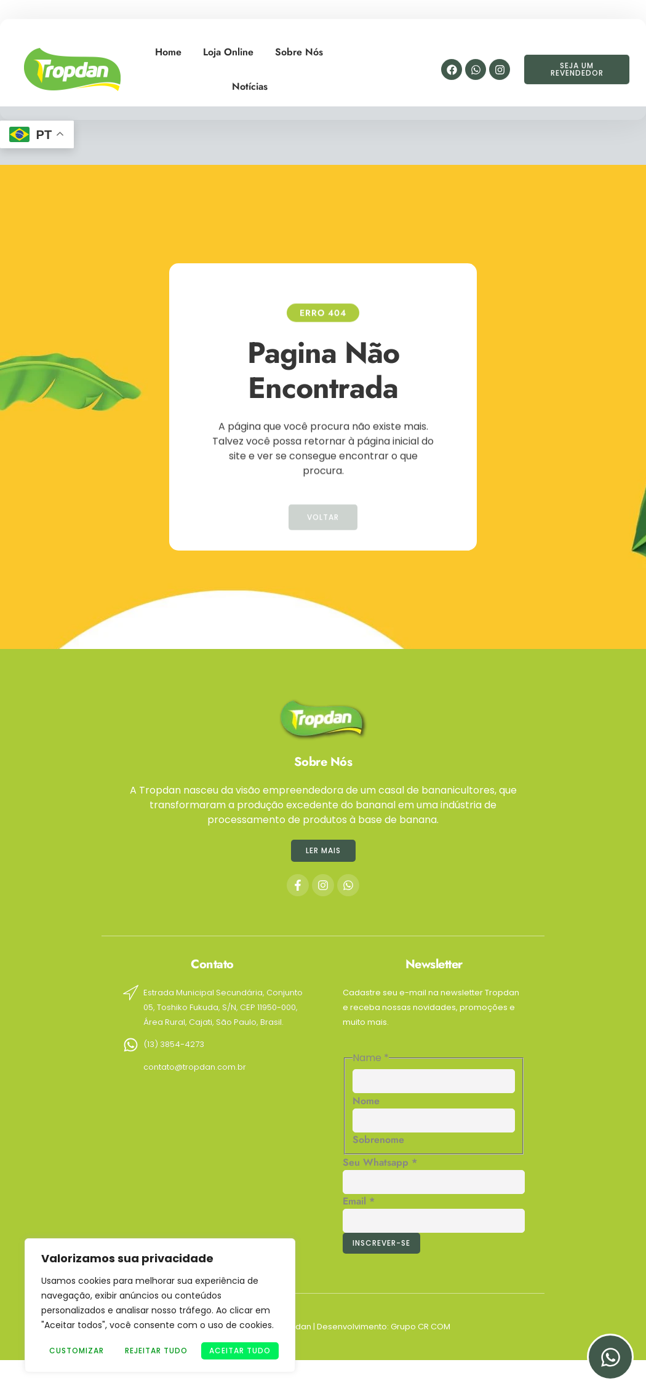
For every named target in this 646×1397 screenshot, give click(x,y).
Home (168, 43)
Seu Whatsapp (380, 1162)
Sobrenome (378, 1139)
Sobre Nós (299, 43)
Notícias (250, 78)
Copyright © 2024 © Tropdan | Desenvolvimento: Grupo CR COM (323, 1326)
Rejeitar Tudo (156, 1350)
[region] (160, 1305)
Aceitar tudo (240, 1350)
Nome (366, 1101)
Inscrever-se (381, 1243)
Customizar (76, 1350)
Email (359, 1201)
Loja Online (228, 43)
